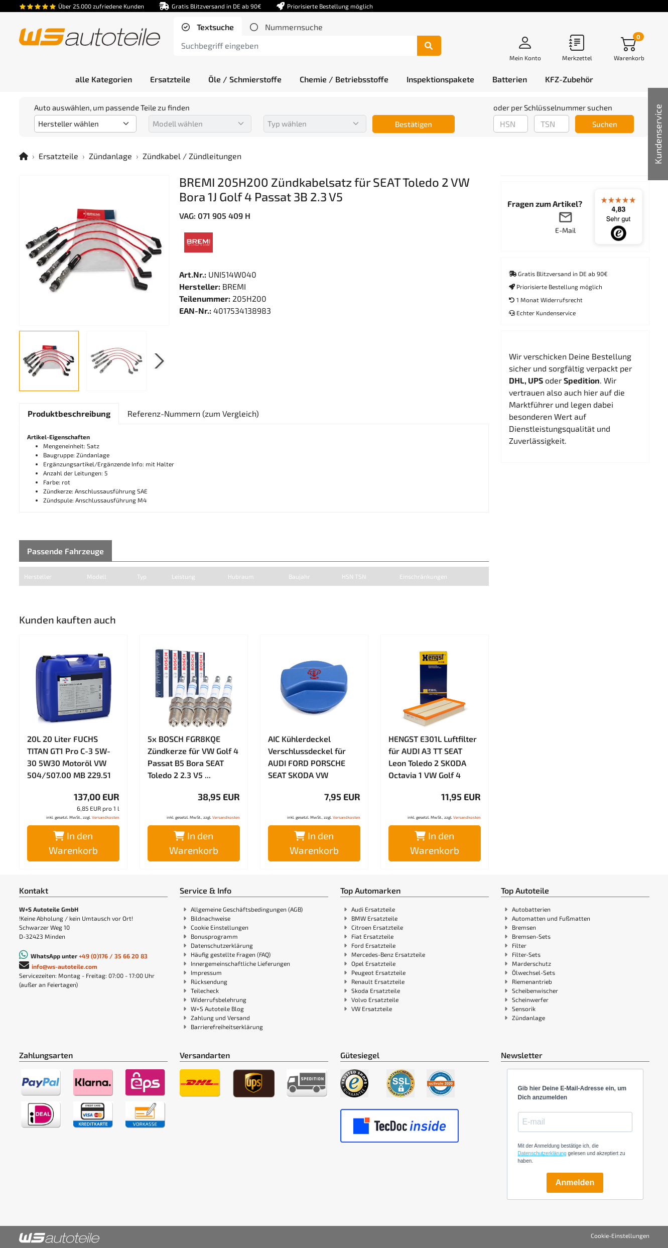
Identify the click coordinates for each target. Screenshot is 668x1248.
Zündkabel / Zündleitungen (192, 156)
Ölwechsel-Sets (533, 972)
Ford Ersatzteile (373, 945)
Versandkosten (105, 817)
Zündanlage (110, 156)
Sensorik (524, 1008)
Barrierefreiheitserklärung (227, 1026)
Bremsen (524, 927)
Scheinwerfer (530, 999)
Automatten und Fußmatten (551, 918)
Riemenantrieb (532, 981)
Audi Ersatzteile (373, 909)
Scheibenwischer (535, 990)
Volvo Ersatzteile (374, 999)
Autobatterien (531, 909)
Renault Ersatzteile (378, 981)
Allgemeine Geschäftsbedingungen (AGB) (247, 909)
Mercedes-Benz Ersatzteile (388, 954)
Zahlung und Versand (220, 1017)
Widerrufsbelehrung (218, 999)
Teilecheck (205, 990)
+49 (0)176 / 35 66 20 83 (113, 955)
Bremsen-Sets (531, 936)
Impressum (206, 972)
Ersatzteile (58, 156)
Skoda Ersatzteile (375, 990)
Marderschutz (531, 963)
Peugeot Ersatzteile (378, 972)
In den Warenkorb (73, 843)
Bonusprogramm (214, 936)
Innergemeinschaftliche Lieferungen (240, 963)
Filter (519, 945)
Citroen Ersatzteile (377, 927)
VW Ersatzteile (371, 1008)
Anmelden (575, 1182)
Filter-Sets (526, 954)
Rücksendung (209, 981)
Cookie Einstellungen (219, 927)
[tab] (208, 27)
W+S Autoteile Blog (217, 1008)
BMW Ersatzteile (374, 918)
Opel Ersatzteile (373, 963)
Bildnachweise (210, 918)
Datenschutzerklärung (222, 945)
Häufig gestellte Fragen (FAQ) (231, 954)
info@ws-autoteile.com (64, 966)
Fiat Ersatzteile (372, 936)
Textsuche (214, 27)
